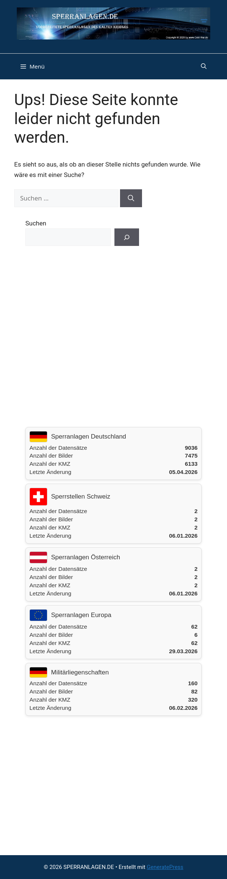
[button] (203, 66)
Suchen (35, 223)
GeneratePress (165, 867)
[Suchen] (131, 198)
